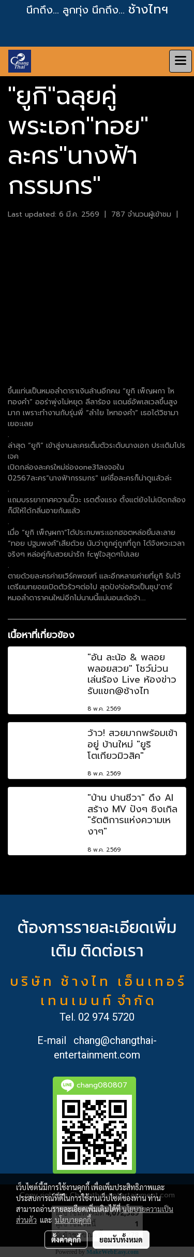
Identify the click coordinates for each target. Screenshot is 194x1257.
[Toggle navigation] (180, 61)
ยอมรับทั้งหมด (121, 1239)
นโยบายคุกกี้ (73, 1219)
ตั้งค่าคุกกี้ (66, 1239)
